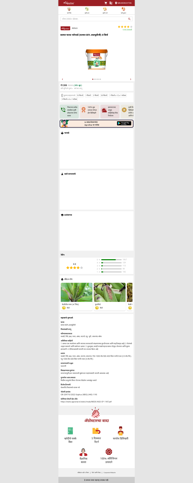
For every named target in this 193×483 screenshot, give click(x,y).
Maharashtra (122, 3)
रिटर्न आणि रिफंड (96, 472)
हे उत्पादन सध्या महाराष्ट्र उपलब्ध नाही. (96, 480)
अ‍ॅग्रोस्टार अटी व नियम (83, 472)
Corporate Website (110, 472)
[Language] (110, 3)
